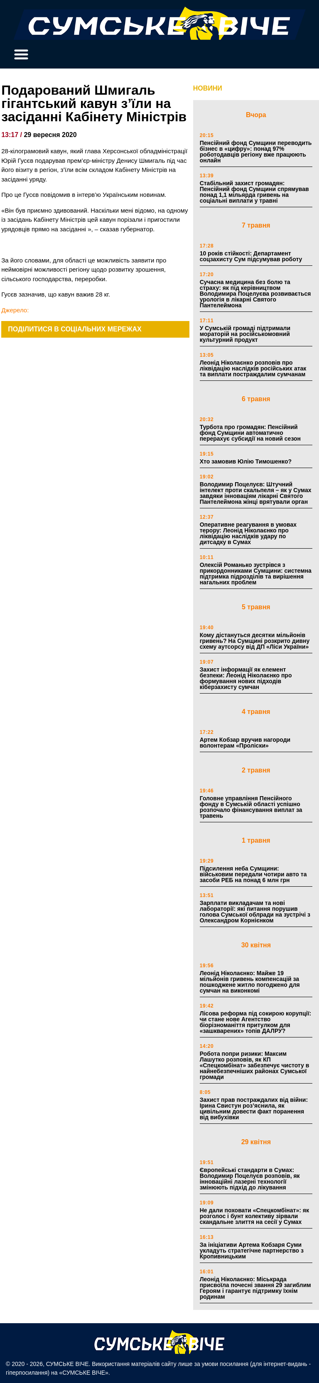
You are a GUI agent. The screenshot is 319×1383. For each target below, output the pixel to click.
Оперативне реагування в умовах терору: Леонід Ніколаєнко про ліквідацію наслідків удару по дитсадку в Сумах (248, 533)
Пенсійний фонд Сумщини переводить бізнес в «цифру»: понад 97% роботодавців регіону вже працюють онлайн (256, 152)
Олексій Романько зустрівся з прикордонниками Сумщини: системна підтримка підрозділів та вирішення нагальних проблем (256, 574)
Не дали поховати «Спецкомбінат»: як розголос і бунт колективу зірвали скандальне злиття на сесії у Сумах (254, 1216)
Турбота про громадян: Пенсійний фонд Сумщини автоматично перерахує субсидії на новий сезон (250, 433)
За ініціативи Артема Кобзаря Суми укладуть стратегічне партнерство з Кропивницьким (252, 1250)
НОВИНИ (207, 88)
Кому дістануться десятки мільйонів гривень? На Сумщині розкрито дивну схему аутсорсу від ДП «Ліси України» (255, 641)
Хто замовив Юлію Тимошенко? (246, 461)
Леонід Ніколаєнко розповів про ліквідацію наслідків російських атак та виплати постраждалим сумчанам (253, 368)
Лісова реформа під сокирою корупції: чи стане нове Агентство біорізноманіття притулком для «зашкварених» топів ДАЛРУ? (255, 1022)
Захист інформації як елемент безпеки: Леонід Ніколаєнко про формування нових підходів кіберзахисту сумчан (246, 678)
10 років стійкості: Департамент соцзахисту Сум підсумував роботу (251, 256)
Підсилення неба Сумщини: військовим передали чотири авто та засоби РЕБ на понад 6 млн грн (253, 874)
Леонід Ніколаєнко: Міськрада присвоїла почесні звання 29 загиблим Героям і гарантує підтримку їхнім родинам (255, 1288)
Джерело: (15, 310)
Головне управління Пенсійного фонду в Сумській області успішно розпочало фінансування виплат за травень (251, 807)
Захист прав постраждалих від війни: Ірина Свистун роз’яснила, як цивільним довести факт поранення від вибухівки (254, 1108)
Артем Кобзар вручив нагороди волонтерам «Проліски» (245, 742)
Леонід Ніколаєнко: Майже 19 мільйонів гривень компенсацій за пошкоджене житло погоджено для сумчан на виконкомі (250, 982)
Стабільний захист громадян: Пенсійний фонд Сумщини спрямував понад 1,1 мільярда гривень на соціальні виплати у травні (254, 192)
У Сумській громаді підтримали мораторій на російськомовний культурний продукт (245, 334)
